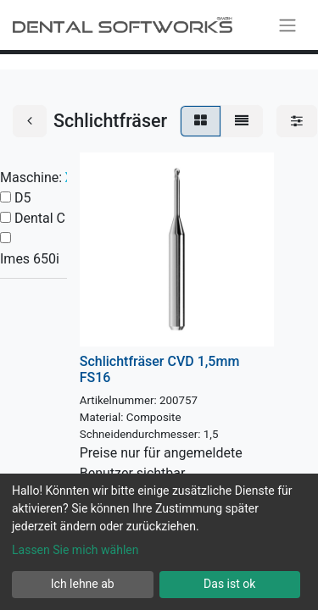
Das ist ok (229, 584)
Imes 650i (29, 259)
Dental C (39, 218)
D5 (22, 198)
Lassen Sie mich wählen (75, 550)
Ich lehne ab (82, 584)
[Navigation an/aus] (287, 25)
